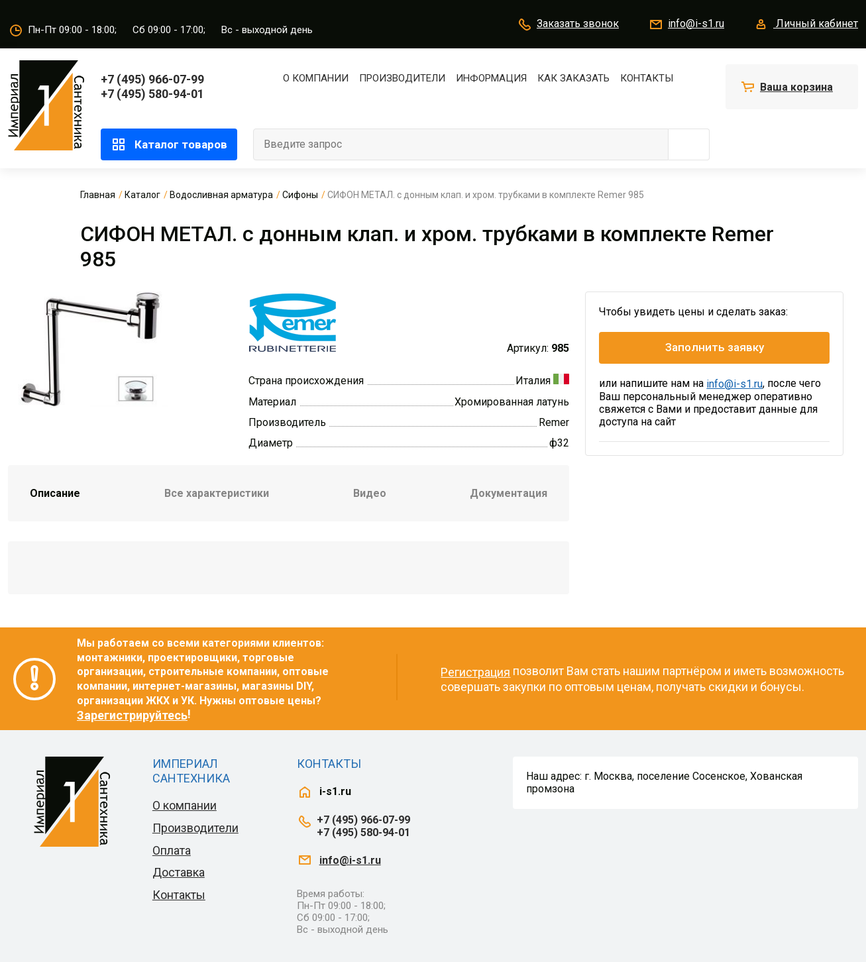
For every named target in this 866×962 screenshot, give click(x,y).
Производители (402, 78)
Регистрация (475, 672)
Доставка (178, 872)
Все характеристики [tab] (216, 493)
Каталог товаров (169, 144)
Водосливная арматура (221, 194)
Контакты (646, 78)
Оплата (171, 850)
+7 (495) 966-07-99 (152, 79)
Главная (97, 194)
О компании (316, 78)
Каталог (142, 194)
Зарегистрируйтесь (132, 715)
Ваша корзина (796, 87)
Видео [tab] (369, 493)
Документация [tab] (508, 493)
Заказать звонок (568, 24)
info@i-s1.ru (686, 24)
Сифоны (300, 194)
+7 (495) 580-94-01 (152, 94)
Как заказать (573, 78)
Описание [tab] (55, 493)
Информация (491, 78)
